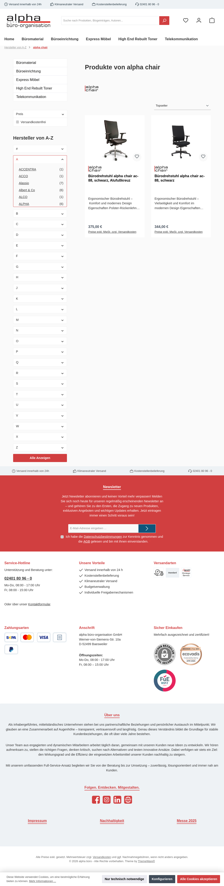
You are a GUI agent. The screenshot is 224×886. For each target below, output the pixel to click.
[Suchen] (164, 20)
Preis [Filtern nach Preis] (40, 114)
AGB (86, 541)
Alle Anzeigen (40, 458)
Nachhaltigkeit (112, 821)
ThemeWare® (146, 861)
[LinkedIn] (117, 800)
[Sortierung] (182, 106)
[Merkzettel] (185, 20)
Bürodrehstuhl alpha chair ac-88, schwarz (179, 178)
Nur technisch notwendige (124, 879)
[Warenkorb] (211, 20)
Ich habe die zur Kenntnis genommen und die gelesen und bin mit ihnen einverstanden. (114, 539)
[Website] (128, 800)
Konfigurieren (162, 879)
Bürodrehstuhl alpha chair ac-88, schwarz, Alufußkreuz (113, 178)
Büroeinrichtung (28, 71)
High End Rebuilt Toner (34, 88)
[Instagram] (107, 800)
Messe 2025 (186, 821)
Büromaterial (26, 63)
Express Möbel (27, 80)
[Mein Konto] (198, 20)
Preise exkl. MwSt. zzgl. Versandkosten (112, 231)
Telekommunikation (31, 97)
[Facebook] (96, 800)
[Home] (13, 39)
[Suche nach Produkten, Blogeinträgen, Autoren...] (110, 20)
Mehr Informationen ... (42, 881)
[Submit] (147, 528)
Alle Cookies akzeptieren (198, 879)
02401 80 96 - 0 (18, 578)
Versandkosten (102, 857)
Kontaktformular (39, 604)
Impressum (37, 821)
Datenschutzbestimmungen (103, 536)
